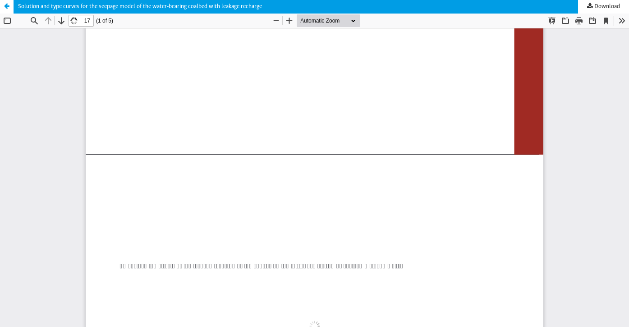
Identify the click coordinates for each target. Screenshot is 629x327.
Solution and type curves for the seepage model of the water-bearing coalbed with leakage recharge (140, 6)
